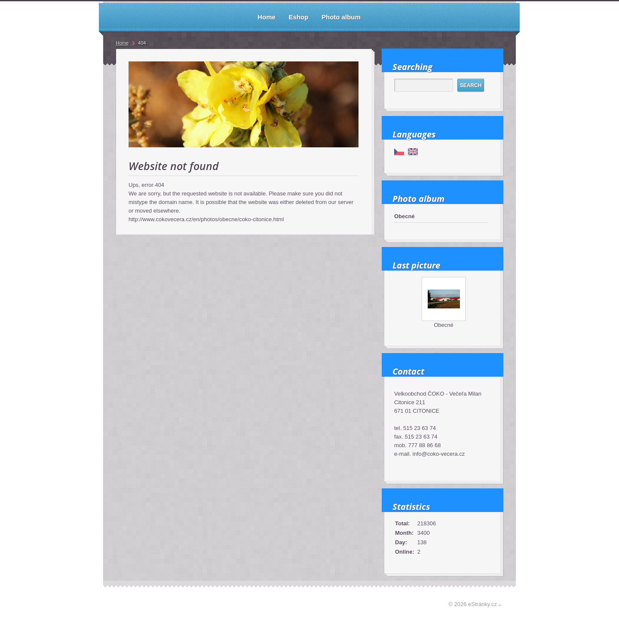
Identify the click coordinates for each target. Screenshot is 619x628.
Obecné (404, 216)
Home (122, 43)
